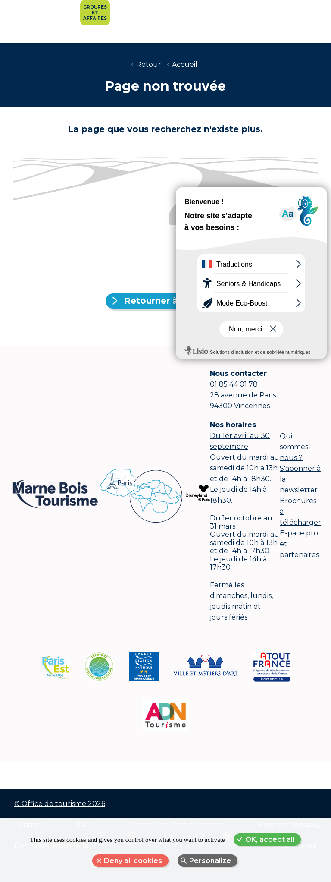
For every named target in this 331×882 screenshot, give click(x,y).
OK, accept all (269, 839)
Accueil (184, 64)
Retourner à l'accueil (170, 301)
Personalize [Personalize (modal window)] (210, 861)
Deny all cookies (133, 861)
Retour (148, 64)
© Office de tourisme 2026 (59, 804)
